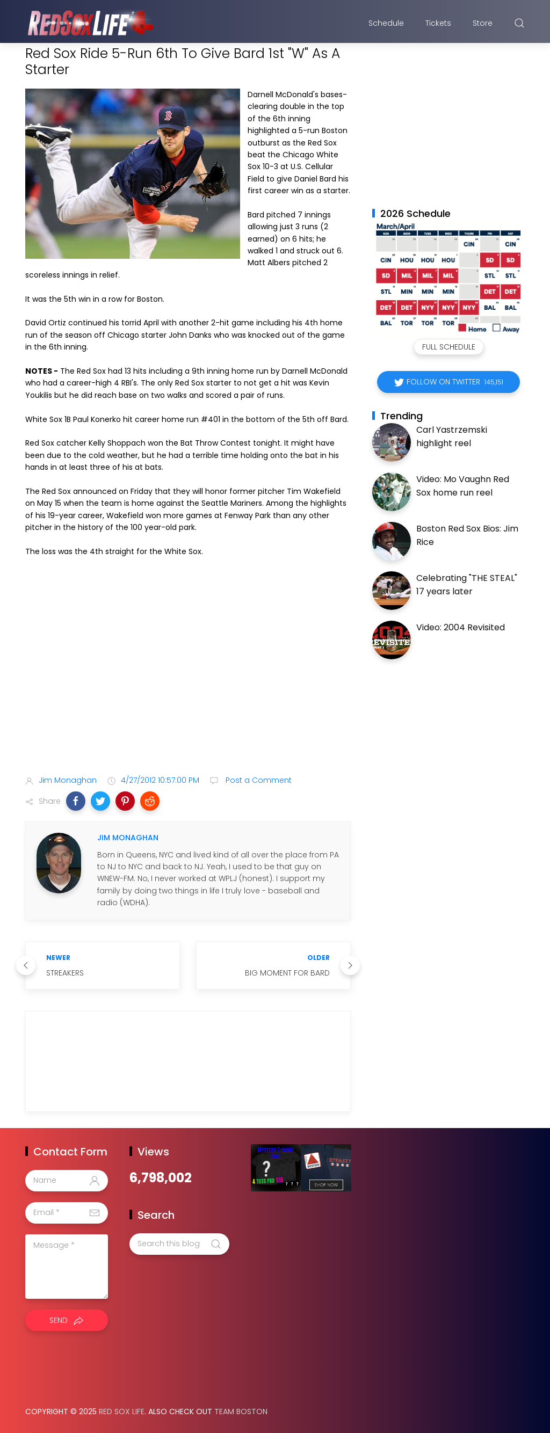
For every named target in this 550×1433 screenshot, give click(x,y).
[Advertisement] (188, 682)
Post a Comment (257, 780)
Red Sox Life (121, 1411)
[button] (75, 801)
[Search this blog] (179, 1244)
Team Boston (240, 1411)
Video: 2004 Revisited (460, 627)
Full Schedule (448, 346)
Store (483, 23)
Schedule (386, 23)
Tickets (438, 23)
